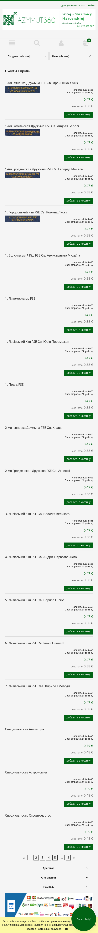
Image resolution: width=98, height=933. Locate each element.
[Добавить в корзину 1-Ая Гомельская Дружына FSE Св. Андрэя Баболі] (78, 158)
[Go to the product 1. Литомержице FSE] (22, 305)
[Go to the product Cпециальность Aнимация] (22, 735)
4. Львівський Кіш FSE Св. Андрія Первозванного (41, 557)
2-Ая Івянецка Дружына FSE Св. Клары (33, 427)
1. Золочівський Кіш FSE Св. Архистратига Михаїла (42, 255)
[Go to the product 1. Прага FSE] (22, 391)
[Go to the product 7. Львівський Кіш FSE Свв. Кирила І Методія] (22, 692)
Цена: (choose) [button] (60, 56)
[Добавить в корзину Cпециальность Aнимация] (78, 761)
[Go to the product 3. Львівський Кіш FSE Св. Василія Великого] (22, 520)
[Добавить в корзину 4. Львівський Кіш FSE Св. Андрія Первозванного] (78, 588)
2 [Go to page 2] (36, 858)
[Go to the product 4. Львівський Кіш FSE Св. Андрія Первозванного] (22, 563)
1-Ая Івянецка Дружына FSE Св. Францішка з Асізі (42, 83)
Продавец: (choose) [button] (19, 56)
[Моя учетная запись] (61, 43)
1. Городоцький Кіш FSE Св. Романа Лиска (36, 212)
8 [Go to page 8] (68, 858)
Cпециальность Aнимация (24, 729)
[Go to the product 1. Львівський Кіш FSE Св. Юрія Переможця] (22, 348)
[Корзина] (86, 42)
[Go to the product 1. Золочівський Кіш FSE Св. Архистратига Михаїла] (22, 261)
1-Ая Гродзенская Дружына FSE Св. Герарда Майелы (44, 169)
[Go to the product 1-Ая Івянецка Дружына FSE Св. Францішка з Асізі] (22, 89)
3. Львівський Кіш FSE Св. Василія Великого (37, 514)
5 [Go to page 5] (55, 858)
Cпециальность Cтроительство (28, 815)
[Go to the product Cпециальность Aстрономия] (22, 778)
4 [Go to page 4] (49, 858)
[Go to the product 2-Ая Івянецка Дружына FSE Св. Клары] (22, 434)
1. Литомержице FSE (20, 298)
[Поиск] (37, 42)
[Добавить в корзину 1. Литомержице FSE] (78, 330)
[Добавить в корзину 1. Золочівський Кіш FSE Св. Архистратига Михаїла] (78, 287)
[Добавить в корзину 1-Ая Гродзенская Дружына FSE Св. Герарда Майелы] (78, 201)
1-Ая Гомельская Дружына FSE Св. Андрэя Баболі (42, 126)
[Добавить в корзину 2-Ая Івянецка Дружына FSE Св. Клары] (78, 459)
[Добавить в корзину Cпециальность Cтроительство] (78, 847)
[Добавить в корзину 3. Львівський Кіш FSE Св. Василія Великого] (78, 545)
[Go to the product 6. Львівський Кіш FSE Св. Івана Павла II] (22, 649)
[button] (12, 43)
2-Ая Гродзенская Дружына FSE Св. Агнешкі (37, 470)
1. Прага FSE (14, 384)
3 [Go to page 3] (42, 858)
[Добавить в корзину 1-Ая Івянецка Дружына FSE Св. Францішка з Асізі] (78, 114)
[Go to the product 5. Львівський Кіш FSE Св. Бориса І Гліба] (22, 606)
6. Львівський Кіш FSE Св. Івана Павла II (34, 643)
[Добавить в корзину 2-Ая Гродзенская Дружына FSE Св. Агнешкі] (78, 502)
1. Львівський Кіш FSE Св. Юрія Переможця (37, 341)
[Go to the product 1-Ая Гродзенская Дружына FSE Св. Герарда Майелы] (22, 175)
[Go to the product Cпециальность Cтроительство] (22, 821)
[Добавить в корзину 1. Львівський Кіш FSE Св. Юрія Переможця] (78, 373)
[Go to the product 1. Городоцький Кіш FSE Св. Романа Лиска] (22, 219)
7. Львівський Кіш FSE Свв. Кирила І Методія (37, 686)
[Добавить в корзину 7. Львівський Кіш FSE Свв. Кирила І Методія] (78, 718)
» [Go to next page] (74, 858)
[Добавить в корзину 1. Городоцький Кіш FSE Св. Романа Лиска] (78, 244)
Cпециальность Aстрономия (26, 772)
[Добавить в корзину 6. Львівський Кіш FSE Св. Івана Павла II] (78, 675)
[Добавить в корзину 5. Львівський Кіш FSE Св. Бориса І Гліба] (78, 632)
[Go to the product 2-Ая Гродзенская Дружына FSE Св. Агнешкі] (22, 477)
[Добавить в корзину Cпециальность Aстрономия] (78, 804)
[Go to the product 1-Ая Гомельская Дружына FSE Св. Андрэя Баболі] (22, 132)
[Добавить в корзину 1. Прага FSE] (78, 416)
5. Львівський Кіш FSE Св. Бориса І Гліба (34, 600)
